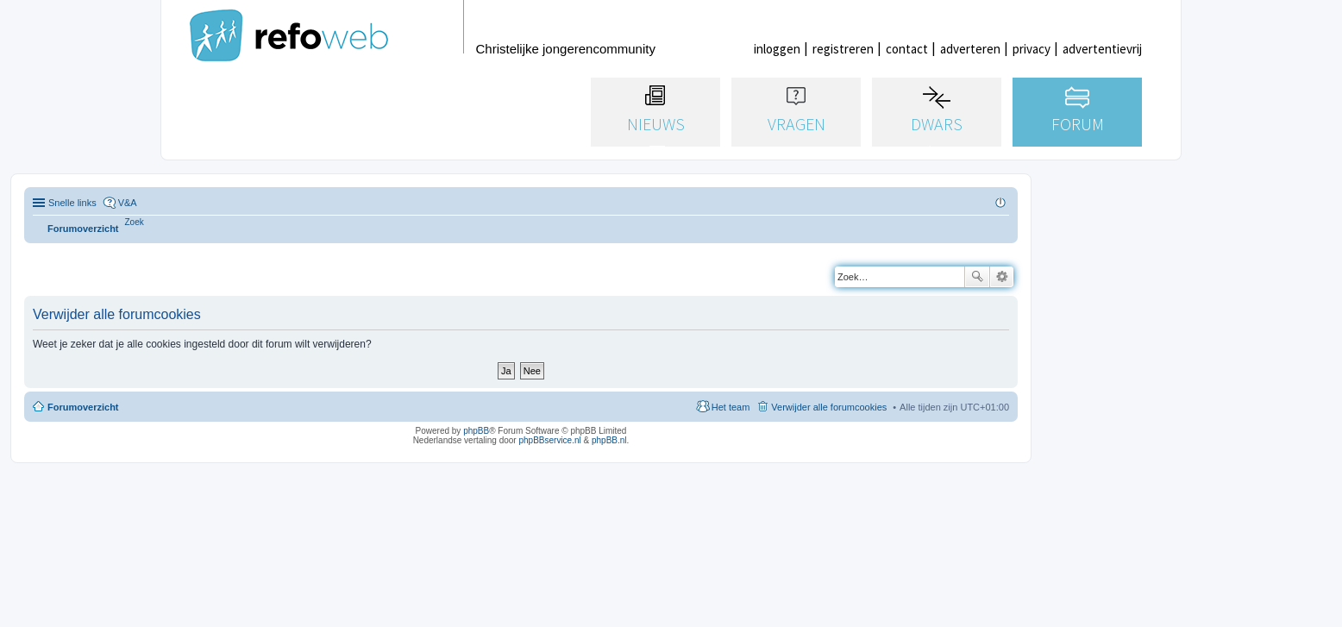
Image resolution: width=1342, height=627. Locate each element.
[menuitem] (134, 222)
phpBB (476, 431)
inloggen (777, 49)
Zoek (977, 276)
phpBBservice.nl (549, 440)
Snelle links (72, 203)
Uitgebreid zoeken (1001, 276)
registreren (843, 49)
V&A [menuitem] (127, 203)
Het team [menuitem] (731, 407)
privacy (1031, 49)
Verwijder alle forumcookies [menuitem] (829, 407)
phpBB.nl (609, 440)
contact (907, 49)
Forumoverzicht (83, 407)
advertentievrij (1102, 49)
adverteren (970, 49)
